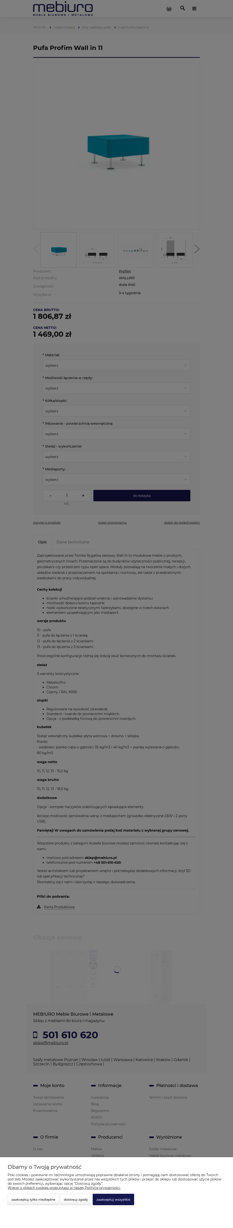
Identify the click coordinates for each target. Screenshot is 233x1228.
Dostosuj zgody (76, 1199)
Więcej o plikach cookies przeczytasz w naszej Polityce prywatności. (64, 1188)
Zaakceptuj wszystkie (113, 1199)
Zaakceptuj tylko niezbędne (33, 1199)
